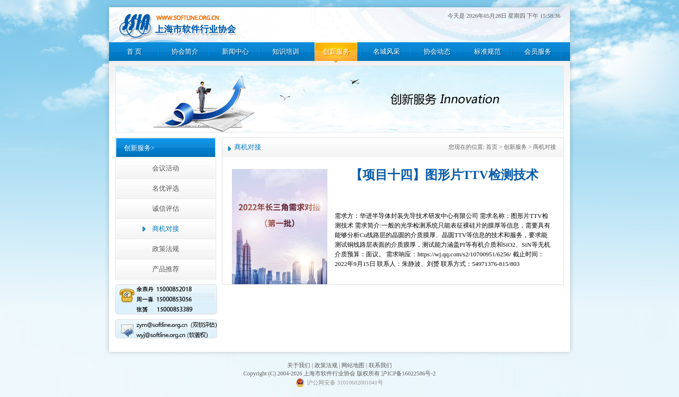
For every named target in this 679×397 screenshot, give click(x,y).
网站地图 (352, 365)
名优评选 (165, 188)
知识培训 (285, 51)
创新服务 (336, 51)
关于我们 (298, 365)
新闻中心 (235, 51)
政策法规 (165, 249)
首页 (491, 147)
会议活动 (165, 168)
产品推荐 (165, 269)
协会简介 (184, 51)
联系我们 (380, 365)
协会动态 (437, 51)
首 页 (134, 51)
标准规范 (487, 51)
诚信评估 (165, 208)
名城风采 (386, 51)
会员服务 (537, 51)
